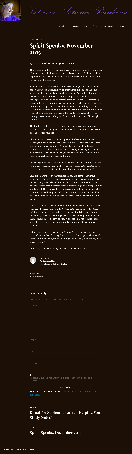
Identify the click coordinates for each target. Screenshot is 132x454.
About (121, 26)
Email (33, 351)
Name (33, 340)
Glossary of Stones (108, 26)
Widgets (128, 27)
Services (62, 26)
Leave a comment (37, 276)
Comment (35, 305)
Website (33, 363)
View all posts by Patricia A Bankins (54, 264)
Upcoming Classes (79, 26)
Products (93, 26)
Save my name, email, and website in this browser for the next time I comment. (61, 379)
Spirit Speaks (36, 273)
